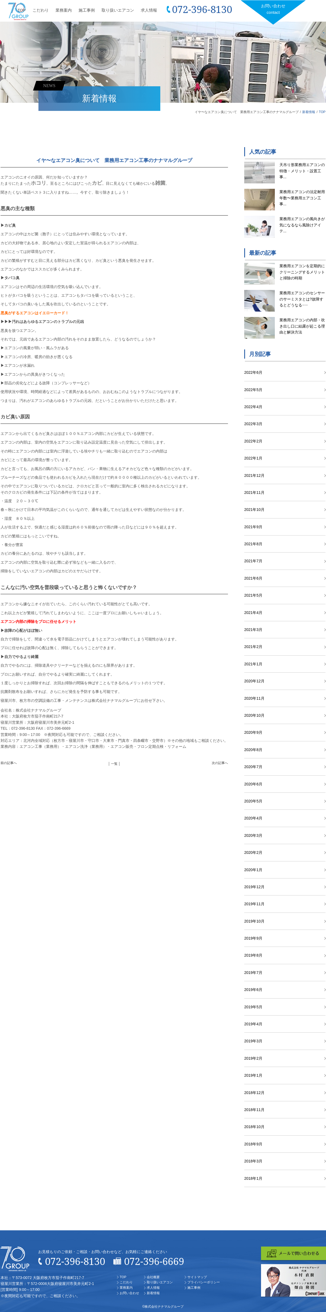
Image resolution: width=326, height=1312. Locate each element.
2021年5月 (253, 595)
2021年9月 (253, 527)
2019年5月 (253, 1007)
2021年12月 (254, 475)
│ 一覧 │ (114, 764)
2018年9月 (253, 1144)
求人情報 (149, 10)
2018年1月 (253, 1178)
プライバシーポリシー (203, 1282)
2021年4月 (253, 612)
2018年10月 (254, 1127)
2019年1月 (253, 1075)
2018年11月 (254, 1110)
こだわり (40, 10)
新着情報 (308, 112)
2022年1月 (253, 458)
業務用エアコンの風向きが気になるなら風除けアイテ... (302, 225)
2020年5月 (253, 801)
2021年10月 (254, 509)
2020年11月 (254, 698)
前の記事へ (9, 763)
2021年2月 (253, 647)
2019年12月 (254, 887)
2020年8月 (253, 750)
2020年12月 (254, 681)
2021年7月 (253, 561)
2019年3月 (253, 1041)
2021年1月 (253, 664)
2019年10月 (254, 921)
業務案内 (64, 10)
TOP (21, 10)
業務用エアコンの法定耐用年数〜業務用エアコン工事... (302, 198)
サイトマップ (197, 1277)
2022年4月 (253, 407)
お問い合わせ (273, 10)
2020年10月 (254, 715)
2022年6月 (253, 372)
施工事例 (87, 10)
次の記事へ (220, 763)
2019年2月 (253, 1058)
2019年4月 (253, 1024)
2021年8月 (253, 544)
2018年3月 (253, 1161)
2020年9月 (253, 732)
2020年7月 (253, 767)
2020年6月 (253, 784)
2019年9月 (253, 938)
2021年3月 (253, 629)
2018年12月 (254, 1092)
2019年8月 (253, 955)
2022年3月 (253, 424)
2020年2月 (253, 852)
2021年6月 (253, 578)
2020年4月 (253, 818)
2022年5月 (253, 390)
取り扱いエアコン (118, 10)
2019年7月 (253, 972)
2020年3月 (253, 835)
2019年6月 (253, 989)
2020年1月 (253, 870)
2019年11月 (254, 904)
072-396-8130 (202, 9)
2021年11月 (254, 492)
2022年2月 (253, 441)
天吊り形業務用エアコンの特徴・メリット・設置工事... (302, 171)
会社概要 (153, 1277)
